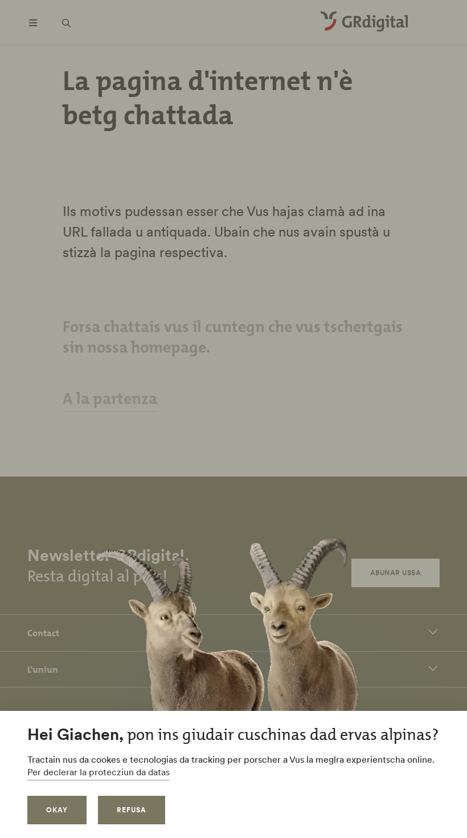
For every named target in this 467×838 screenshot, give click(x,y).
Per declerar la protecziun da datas (98, 772)
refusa (131, 810)
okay (57, 810)
